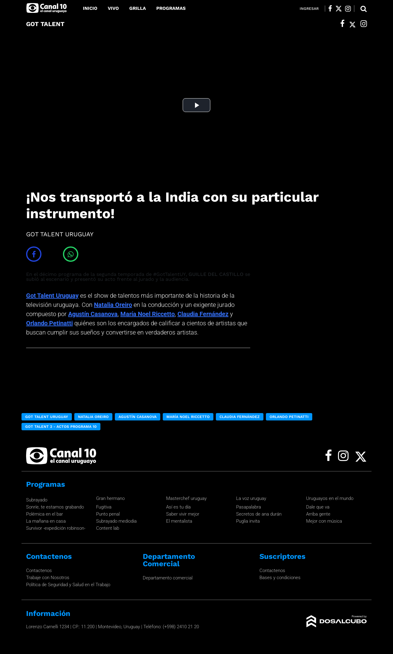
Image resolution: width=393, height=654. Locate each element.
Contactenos (39, 570)
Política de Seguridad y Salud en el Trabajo (68, 584)
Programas (171, 8)
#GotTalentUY (169, 274)
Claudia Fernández (202, 314)
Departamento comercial (168, 578)
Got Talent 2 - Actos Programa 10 (61, 426)
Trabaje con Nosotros (47, 577)
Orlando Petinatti (49, 323)
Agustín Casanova (93, 314)
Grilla (137, 8)
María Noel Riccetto (147, 314)
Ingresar (309, 8)
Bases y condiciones (280, 577)
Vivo (113, 8)
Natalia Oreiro (113, 304)
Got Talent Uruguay (52, 295)
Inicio (90, 8)
